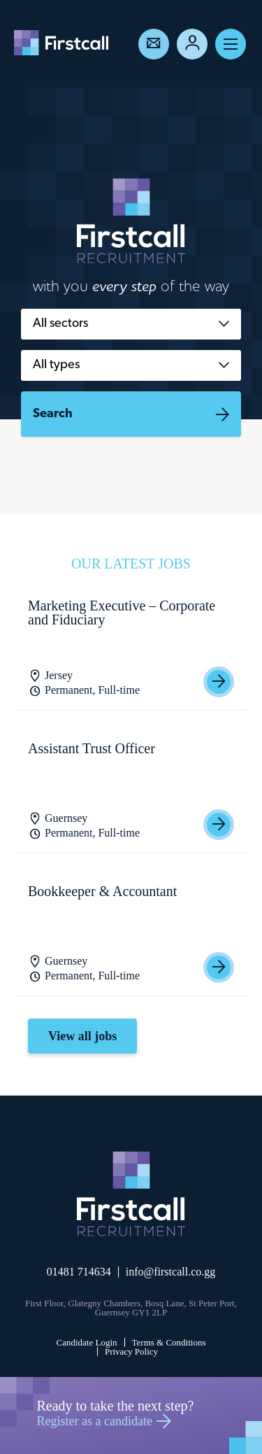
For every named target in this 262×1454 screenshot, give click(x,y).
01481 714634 (79, 1272)
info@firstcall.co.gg (170, 1272)
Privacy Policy (131, 1351)
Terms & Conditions (169, 1342)
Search (53, 414)
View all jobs (82, 1036)
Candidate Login (87, 1342)
